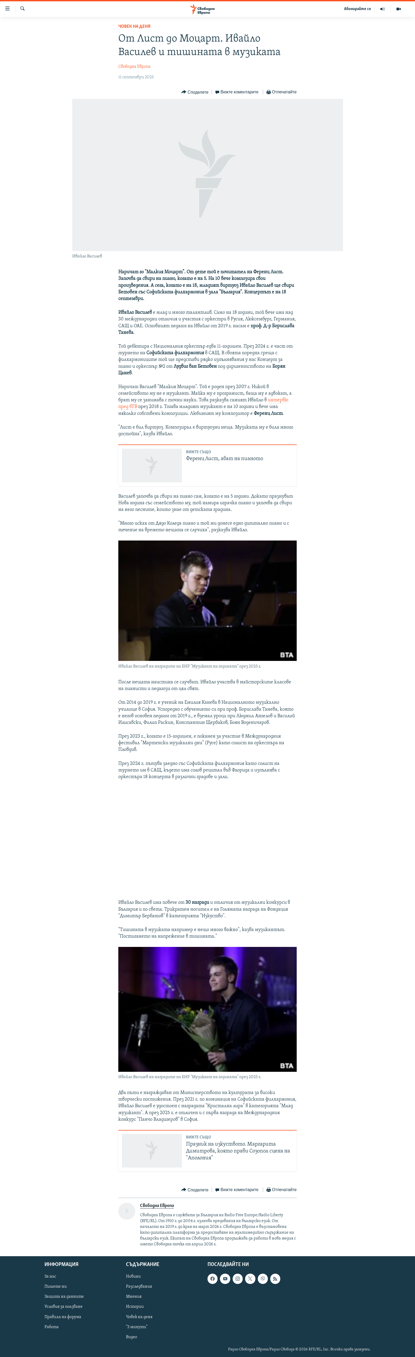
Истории (135, 1307)
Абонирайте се (357, 9)
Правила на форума (62, 1317)
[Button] (194, 92)
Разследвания (139, 1287)
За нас (50, 1276)
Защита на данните (64, 1297)
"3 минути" (136, 1327)
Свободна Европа (134, 67)
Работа (51, 1327)
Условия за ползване (63, 1307)
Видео (131, 1337)
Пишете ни (55, 1287)
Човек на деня (134, 26)
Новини (133, 1276)
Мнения (134, 1297)
